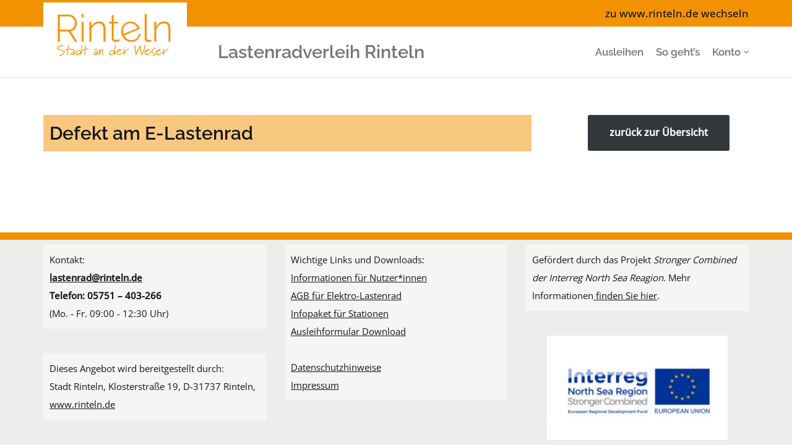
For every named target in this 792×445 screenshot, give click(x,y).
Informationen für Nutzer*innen (359, 277)
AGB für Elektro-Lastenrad (346, 295)
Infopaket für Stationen (340, 313)
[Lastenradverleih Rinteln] (118, 52)
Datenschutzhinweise (336, 367)
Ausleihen (619, 52)
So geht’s (678, 52)
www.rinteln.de (82, 404)
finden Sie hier (625, 295)
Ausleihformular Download (348, 331)
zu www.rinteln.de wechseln (677, 13)
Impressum (315, 385)
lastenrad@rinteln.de (96, 277)
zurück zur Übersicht (658, 132)
